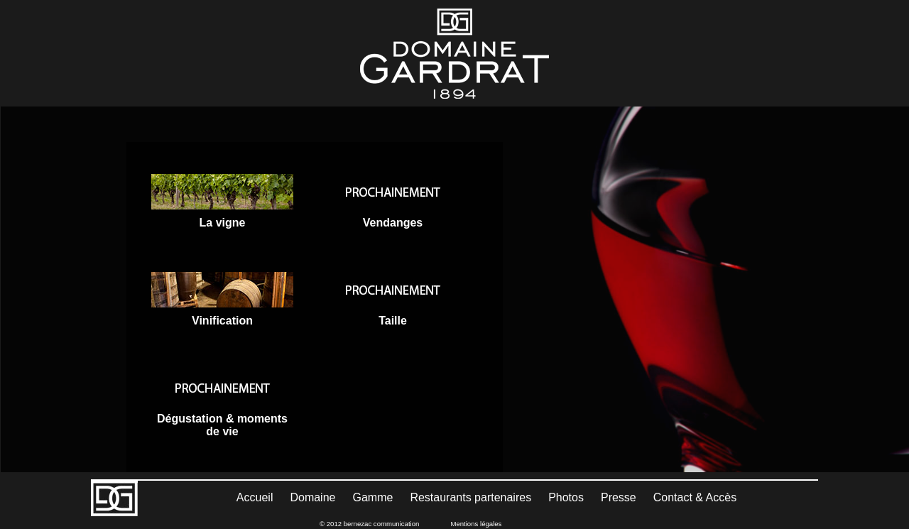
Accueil (254, 497)
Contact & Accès (694, 497)
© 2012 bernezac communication (369, 524)
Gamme (372, 497)
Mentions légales (475, 524)
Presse (618, 497)
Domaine (312, 497)
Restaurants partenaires (470, 497)
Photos (566, 497)
